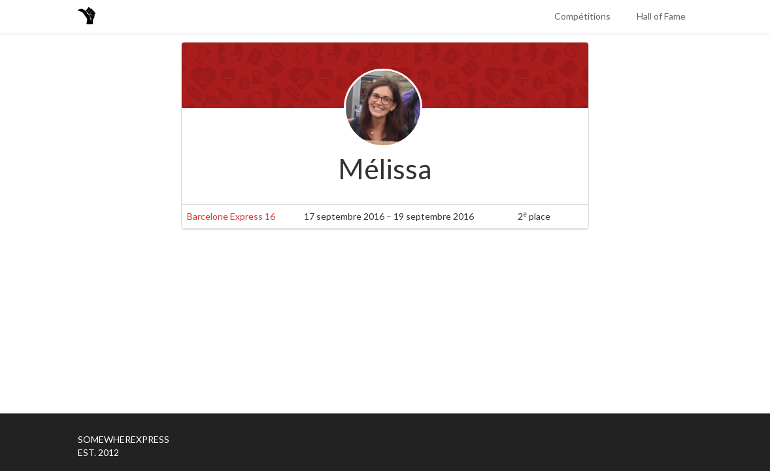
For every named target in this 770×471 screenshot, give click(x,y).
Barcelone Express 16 (231, 216)
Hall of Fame (661, 16)
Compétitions (582, 16)
